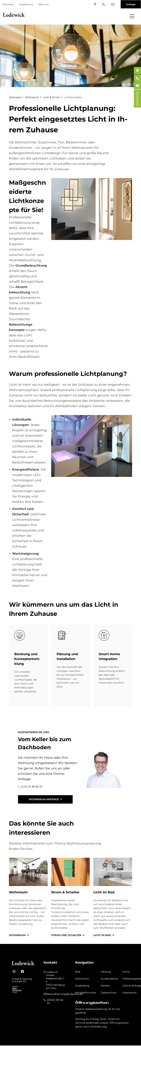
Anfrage (130, 4)
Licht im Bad (103, 892)
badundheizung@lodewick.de (112, 4)
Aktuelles (8, 4)
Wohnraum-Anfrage (44, 799)
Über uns (43, 4)
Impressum (129, 992)
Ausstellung (26, 4)
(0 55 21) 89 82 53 (31, 786)
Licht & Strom (51, 97)
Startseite (15, 97)
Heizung (106, 971)
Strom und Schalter (66, 935)
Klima (126, 971)
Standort (95, 4)
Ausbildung (82, 985)
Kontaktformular (85, 992)
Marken (105, 985)
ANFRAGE (137, 98)
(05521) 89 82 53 (103, 4)
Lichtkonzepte (72, 97)
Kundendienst (109, 978)
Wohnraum (32, 97)
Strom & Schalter (65, 892)
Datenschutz (109, 992)
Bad (77, 971)
